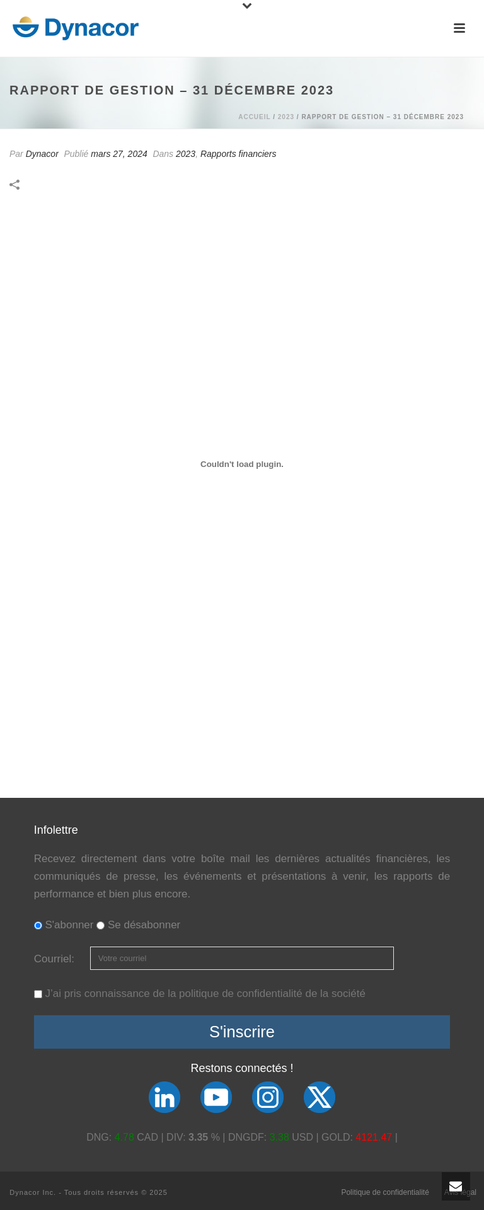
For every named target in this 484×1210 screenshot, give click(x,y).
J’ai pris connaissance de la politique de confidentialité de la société (205, 994)
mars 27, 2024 (119, 154)
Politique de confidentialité (385, 1192)
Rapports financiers (238, 154)
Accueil (254, 116)
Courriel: (56, 959)
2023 (286, 116)
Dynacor (42, 154)
